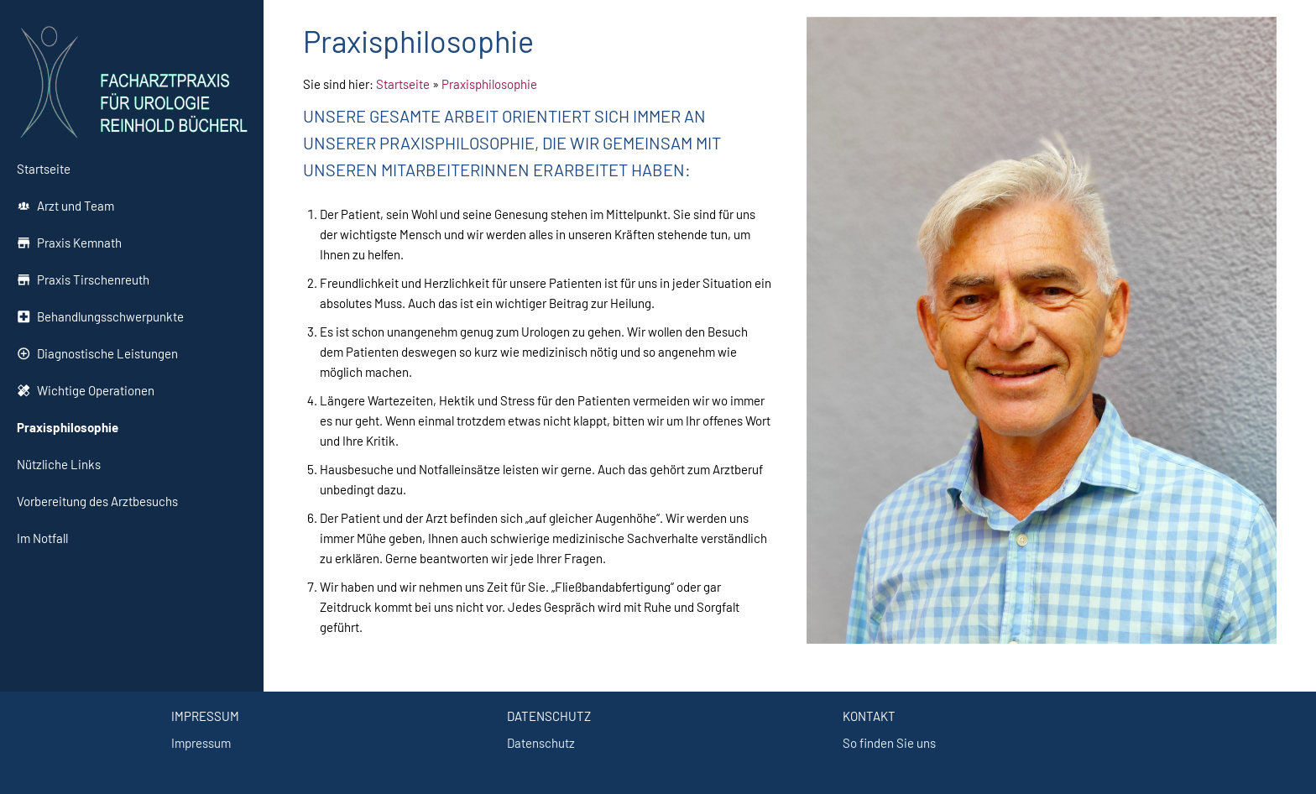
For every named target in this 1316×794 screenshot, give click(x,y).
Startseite (403, 83)
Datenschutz (541, 742)
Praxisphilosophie (489, 83)
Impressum (201, 742)
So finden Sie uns (889, 742)
